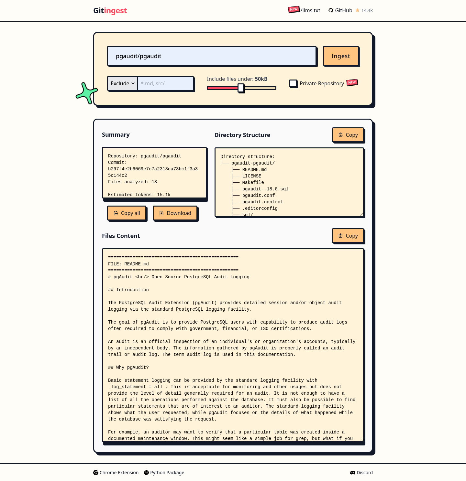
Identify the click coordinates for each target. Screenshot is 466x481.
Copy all (126, 213)
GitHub (340, 10)
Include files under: (237, 78)
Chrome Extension (116, 472)
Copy (348, 134)
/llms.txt (304, 10)
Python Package (164, 472)
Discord (361, 472)
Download (175, 213)
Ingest (341, 56)
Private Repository (316, 83)
